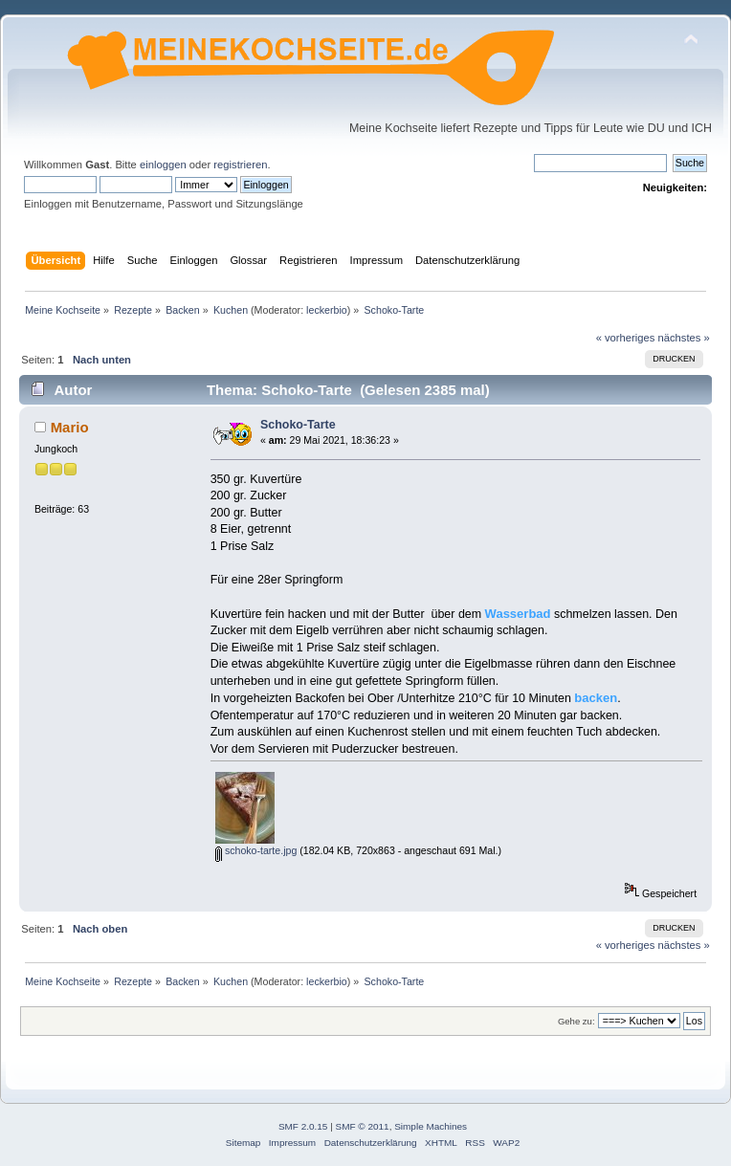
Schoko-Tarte (298, 424)
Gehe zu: (576, 1021)
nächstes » (684, 337)
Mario (70, 427)
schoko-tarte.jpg (256, 850)
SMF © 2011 (362, 1126)
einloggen (163, 164)
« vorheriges (625, 337)
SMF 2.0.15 (303, 1126)
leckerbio (326, 310)
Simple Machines (430, 1126)
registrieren (240, 164)
